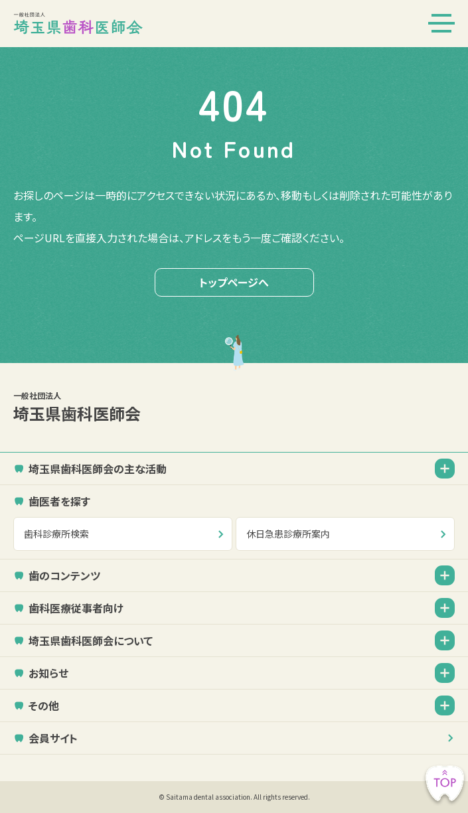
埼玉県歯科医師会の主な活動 (98, 469)
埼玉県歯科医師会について (91, 640)
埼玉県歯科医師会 (234, 407)
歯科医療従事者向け (76, 608)
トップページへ (234, 282)
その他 (44, 705)
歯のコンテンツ (64, 575)
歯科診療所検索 (56, 533)
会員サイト (53, 738)
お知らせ (48, 673)
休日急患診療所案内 (288, 533)
